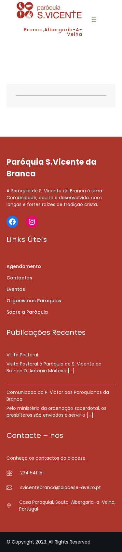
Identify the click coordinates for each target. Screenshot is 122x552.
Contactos (19, 278)
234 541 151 (32, 473)
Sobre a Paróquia (27, 312)
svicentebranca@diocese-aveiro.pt (60, 487)
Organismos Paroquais (34, 300)
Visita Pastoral (22, 354)
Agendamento (24, 266)
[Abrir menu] (94, 19)
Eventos (16, 289)
